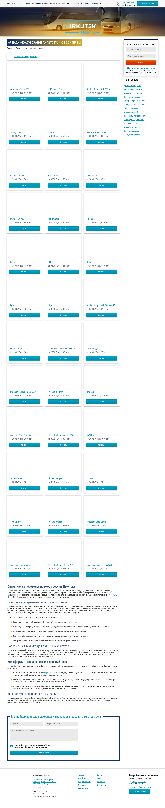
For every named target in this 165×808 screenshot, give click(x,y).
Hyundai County (55, 392)
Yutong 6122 (15, 132)
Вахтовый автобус (131, 123)
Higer (11, 305)
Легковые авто (59, 4)
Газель (89, 478)
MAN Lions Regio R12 (19, 89)
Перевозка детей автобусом (134, 116)
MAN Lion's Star (55, 89)
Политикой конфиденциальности (142, 68)
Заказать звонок (147, 4)
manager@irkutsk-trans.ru (141, 787)
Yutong (89, 219)
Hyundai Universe (17, 219)
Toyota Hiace (15, 522)
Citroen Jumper (55, 478)
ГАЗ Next (90, 435)
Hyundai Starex (55, 522)
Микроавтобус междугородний (25, 57)
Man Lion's (53, 176)
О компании (96, 4)
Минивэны (47, 4)
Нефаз (89, 262)
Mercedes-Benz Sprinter (20, 435)
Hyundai (13, 262)
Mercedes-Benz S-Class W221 (100, 565)
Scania (51, 132)
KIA (49, 262)
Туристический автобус (132, 108)
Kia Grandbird (54, 219)
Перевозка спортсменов (133, 89)
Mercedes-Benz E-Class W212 (61, 565)
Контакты (85, 4)
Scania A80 (91, 176)
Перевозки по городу (132, 97)
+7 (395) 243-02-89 (127, 2)
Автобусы (20, 4)
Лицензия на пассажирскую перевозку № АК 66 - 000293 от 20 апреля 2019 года (44, 782)
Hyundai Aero (15, 348)
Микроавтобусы (33, 4)
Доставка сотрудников (132, 86)
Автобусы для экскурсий (133, 93)
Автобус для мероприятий (134, 120)
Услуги (70, 4)
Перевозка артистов (131, 131)
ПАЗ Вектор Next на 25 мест (22, 392)
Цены (77, 4)
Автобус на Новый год (132, 127)
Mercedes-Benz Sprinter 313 (60, 435)
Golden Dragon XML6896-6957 (100, 305)
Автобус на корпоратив (132, 135)
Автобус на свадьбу (131, 112)
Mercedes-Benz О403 (96, 132)
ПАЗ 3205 (91, 392)
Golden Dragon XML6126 (98, 89)
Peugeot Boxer (16, 478)
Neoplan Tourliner (17, 176)
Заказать (24, 99)
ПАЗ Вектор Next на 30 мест (61, 348)
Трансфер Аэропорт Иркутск (134, 101)
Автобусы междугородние (134, 104)
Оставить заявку (44, 753)
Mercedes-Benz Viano (96, 522)
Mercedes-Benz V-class (20, 565)
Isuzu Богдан (92, 348)
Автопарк (11, 4)
